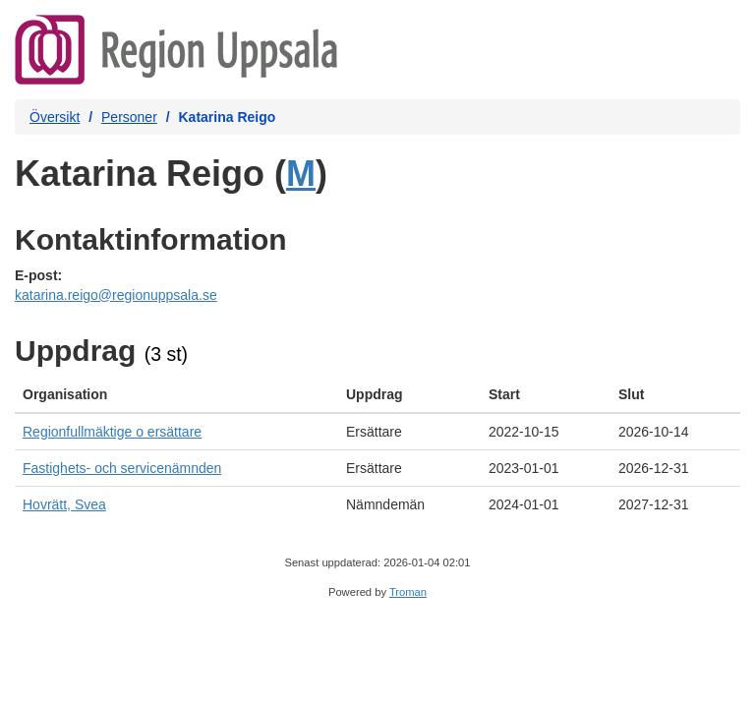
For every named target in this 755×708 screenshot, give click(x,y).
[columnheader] (176, 395)
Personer (129, 117)
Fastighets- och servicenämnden (122, 468)
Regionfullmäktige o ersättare (112, 432)
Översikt (54, 117)
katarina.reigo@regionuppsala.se (116, 295)
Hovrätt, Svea (64, 504)
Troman (408, 592)
